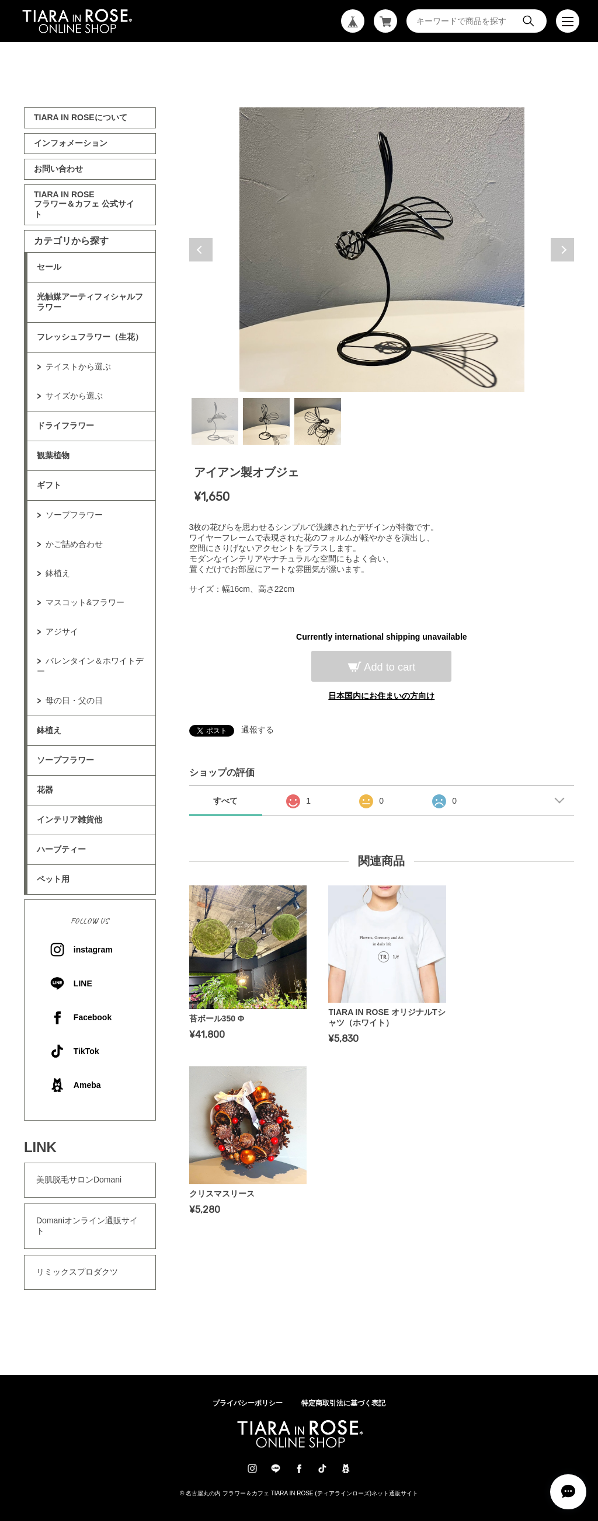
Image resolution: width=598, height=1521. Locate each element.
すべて (225, 800)
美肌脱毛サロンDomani (78, 1179)
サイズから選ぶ (74, 395)
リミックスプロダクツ (77, 1271)
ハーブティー (61, 849)
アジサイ (62, 631)
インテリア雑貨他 (69, 819)
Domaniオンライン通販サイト (87, 1226)
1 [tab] (215, 421)
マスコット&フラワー (85, 602)
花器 (45, 789)
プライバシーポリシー (248, 1403)
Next (562, 249)
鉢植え (58, 573)
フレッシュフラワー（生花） (90, 336)
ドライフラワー (65, 425)
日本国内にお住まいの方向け (381, 695)
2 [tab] (266, 421)
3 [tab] (317, 421)
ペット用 (53, 879)
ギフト (49, 485)
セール (49, 266)
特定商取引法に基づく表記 (343, 1403)
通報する (257, 729)
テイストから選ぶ (78, 366)
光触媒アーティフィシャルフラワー (90, 302)
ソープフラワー (74, 514)
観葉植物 (53, 455)
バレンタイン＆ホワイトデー (90, 666)
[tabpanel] (382, 249)
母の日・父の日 (74, 700)
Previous (201, 249)
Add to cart (388, 667)
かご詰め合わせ (74, 544)
